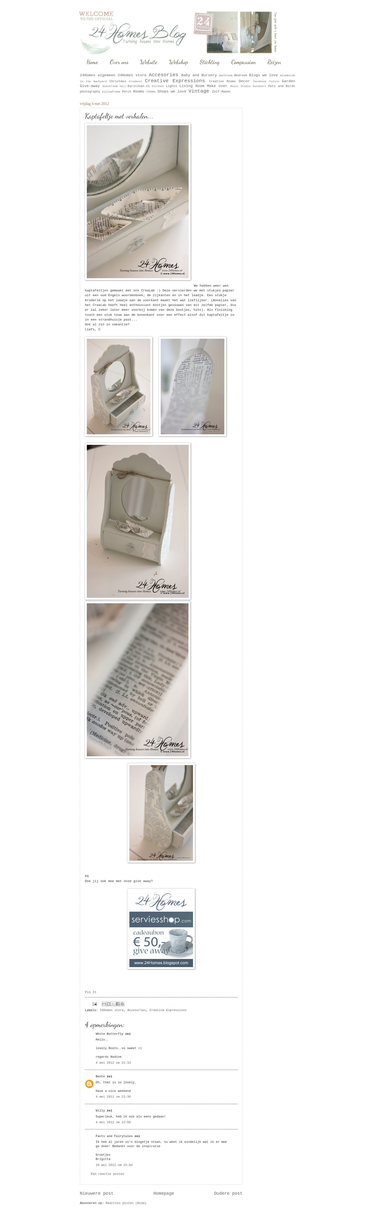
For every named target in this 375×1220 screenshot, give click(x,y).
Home (92, 62)
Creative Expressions (175, 81)
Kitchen (158, 86)
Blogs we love (263, 75)
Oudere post (228, 1193)
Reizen (274, 62)
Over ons (119, 62)
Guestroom (110, 86)
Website (148, 62)
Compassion (243, 62)
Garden (288, 81)
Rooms (138, 91)
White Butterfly (109, 1034)
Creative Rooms (222, 81)
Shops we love (171, 91)
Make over (217, 86)
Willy (100, 1110)
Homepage (164, 1193)
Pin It (91, 992)
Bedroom (240, 75)
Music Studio (240, 86)
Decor (244, 81)
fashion (274, 81)
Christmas (118, 81)
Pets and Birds (281, 86)
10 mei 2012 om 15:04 (114, 1165)
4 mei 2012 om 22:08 (113, 1122)
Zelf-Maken (221, 91)
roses (151, 91)
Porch (126, 91)
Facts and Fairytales (114, 1136)
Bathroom (225, 75)
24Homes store (132, 75)
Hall (123, 86)
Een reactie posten (107, 1174)
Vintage (198, 91)
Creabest (135, 81)
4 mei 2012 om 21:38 (113, 1097)
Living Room (191, 86)
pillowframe (111, 91)
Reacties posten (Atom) (126, 1203)
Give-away (90, 86)
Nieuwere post (97, 1193)
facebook (259, 81)
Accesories (163, 75)
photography (90, 91)
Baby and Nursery (199, 75)
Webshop (178, 62)
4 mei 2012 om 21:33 (113, 1063)
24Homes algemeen (97, 75)
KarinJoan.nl (138, 86)
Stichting (210, 62)
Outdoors (259, 86)
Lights (171, 86)
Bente (100, 1076)
